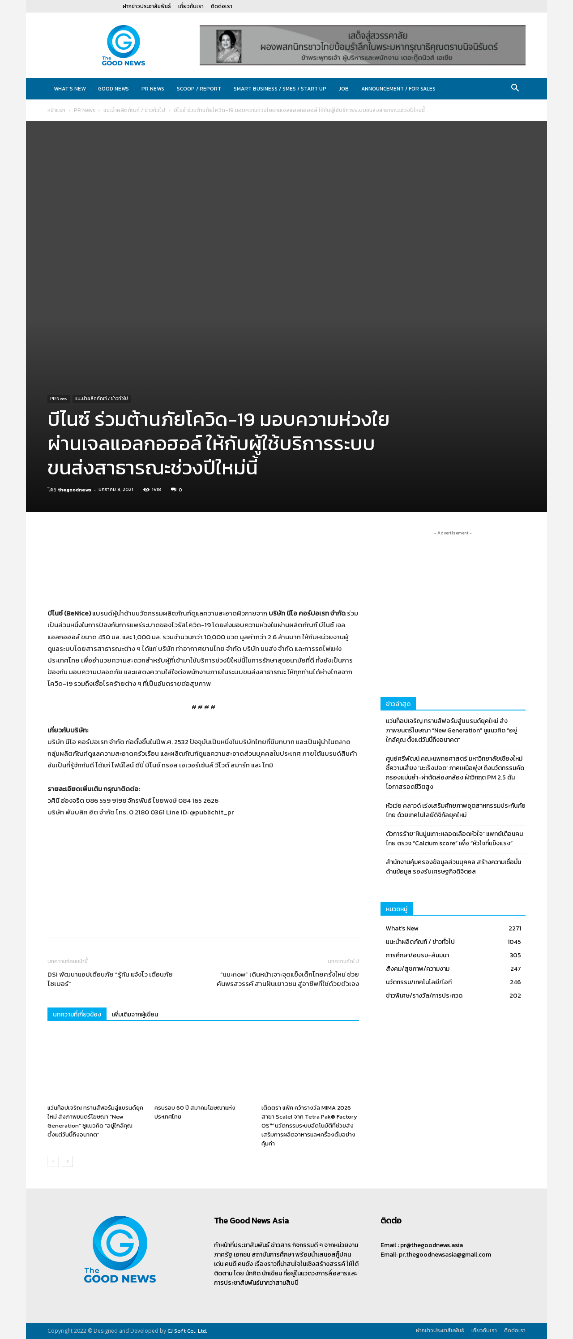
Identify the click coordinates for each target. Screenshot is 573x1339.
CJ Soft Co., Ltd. (187, 1331)
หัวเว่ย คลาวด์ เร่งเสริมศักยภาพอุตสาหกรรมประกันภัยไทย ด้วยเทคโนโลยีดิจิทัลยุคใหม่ (456, 810)
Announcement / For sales (398, 89)
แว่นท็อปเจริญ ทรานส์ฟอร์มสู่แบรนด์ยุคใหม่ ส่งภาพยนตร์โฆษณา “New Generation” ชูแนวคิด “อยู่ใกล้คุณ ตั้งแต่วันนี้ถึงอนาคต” (95, 1121)
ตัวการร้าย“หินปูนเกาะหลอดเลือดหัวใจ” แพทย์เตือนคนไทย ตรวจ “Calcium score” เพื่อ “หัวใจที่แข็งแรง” (454, 838)
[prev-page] (53, 1161)
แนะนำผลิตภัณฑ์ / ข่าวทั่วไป (134, 110)
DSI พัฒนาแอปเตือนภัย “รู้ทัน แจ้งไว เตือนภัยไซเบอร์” (110, 978)
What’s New (70, 89)
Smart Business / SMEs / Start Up (280, 89)
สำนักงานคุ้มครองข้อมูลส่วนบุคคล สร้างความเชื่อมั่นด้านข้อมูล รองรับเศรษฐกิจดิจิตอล (453, 866)
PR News (152, 89)
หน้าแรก (56, 110)
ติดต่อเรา (221, 6)
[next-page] (67, 1161)
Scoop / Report (199, 89)
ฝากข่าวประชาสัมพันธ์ (147, 6)
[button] (515, 89)
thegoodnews (74, 489)
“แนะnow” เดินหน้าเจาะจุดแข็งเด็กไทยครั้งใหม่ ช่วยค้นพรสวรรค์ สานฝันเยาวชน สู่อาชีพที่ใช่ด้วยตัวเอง (288, 978)
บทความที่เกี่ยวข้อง (77, 1014)
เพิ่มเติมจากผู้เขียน (135, 1014)
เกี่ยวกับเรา (191, 6)
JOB (344, 89)
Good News (113, 89)
